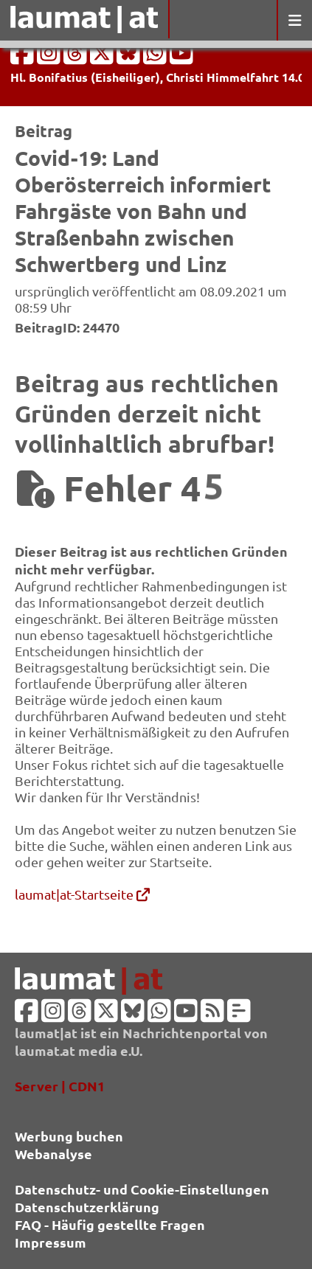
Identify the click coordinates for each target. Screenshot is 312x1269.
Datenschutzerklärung (87, 1206)
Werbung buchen (69, 1135)
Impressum (50, 1242)
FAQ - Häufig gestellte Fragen (110, 1224)
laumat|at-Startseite (82, 894)
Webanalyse (53, 1153)
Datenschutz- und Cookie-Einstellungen (142, 1189)
